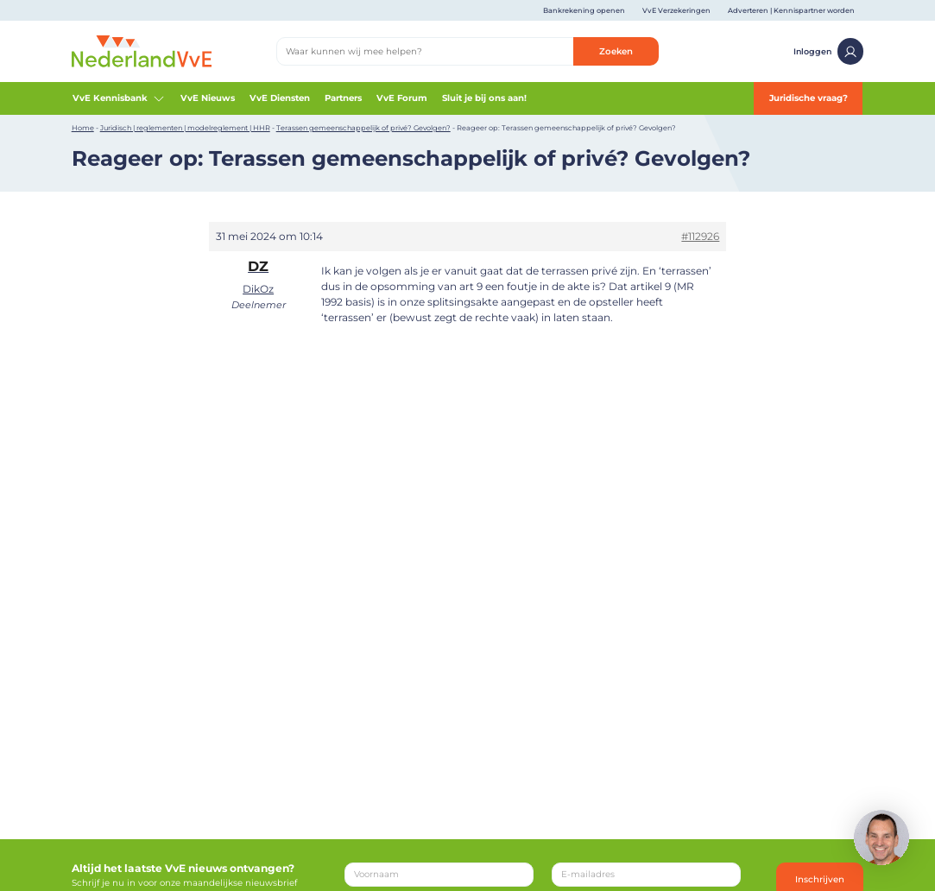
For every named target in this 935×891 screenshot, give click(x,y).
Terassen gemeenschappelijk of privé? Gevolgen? (363, 127)
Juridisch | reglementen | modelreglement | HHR (185, 127)
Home (83, 127)
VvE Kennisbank (119, 98)
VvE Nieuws (207, 98)
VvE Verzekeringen (676, 10)
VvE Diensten (280, 98)
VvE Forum (401, 98)
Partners (343, 98)
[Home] (142, 50)
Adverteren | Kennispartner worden (791, 10)
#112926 (700, 236)
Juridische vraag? (808, 98)
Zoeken (616, 51)
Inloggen (828, 51)
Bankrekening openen (584, 10)
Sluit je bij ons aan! (484, 98)
